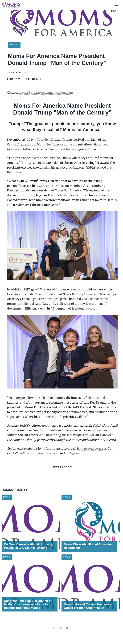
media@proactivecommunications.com (46, 92)
